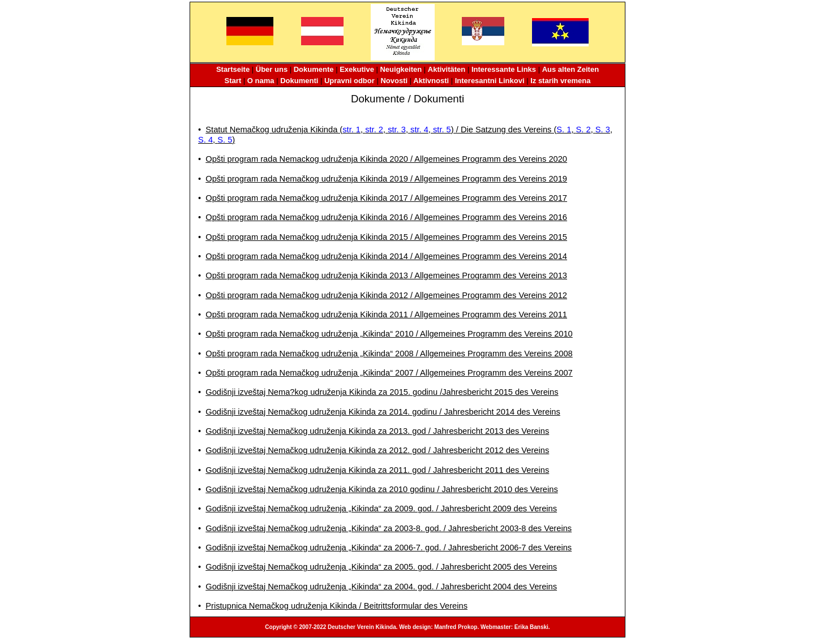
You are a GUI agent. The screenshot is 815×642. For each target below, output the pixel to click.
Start (233, 80)
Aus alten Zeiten (570, 69)
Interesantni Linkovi (490, 80)
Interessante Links (503, 69)
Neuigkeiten (401, 69)
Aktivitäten (446, 69)
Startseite (233, 69)
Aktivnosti (431, 80)
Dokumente (314, 69)
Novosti (394, 80)
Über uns (272, 69)
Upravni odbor (349, 80)
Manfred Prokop (455, 627)
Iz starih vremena (560, 80)
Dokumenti (299, 80)
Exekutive (357, 69)
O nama (260, 80)
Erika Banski (531, 627)
